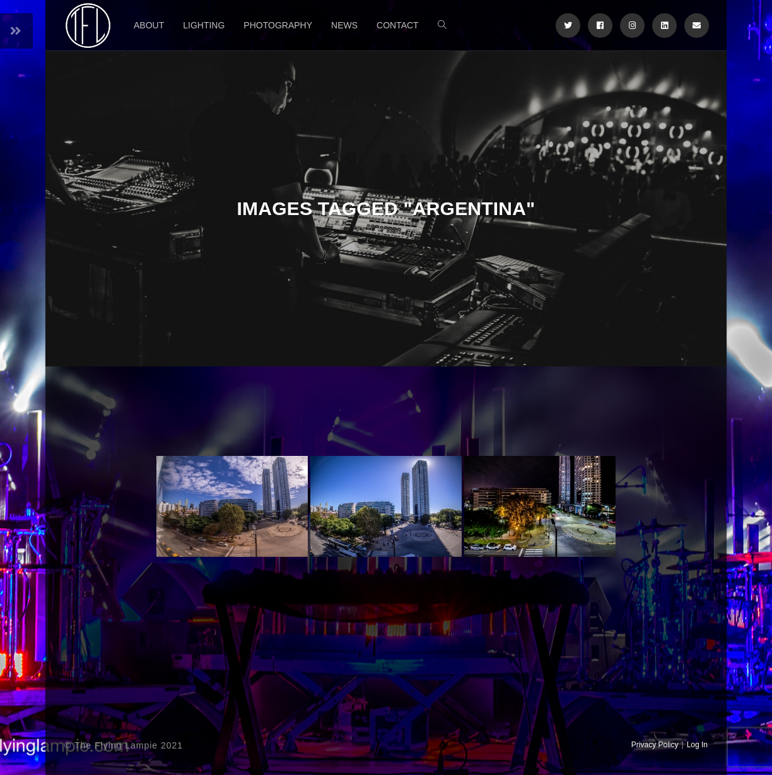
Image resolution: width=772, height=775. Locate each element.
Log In (697, 744)
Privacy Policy (655, 744)
